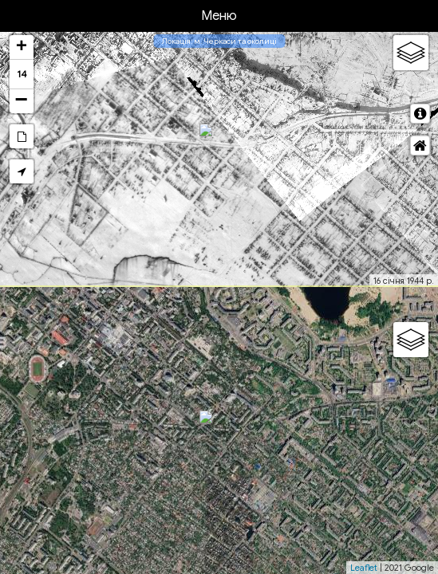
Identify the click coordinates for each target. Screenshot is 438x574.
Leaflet (363, 567)
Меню (219, 16)
